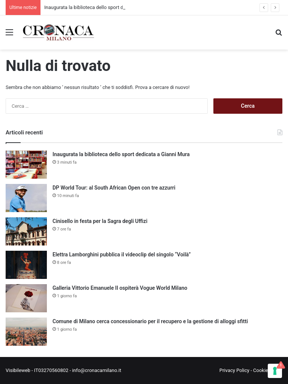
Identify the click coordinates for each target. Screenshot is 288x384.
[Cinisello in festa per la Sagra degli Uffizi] (26, 231)
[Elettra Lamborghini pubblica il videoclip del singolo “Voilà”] (26, 265)
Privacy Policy (234, 370)
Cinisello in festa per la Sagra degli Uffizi (99, 221)
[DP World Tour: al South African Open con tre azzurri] (26, 198)
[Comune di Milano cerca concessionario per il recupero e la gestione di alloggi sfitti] (26, 332)
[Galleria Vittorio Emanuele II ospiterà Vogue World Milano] (26, 298)
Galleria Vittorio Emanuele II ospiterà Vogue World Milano (119, 288)
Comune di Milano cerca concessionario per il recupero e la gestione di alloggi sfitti (150, 321)
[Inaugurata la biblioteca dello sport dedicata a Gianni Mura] (26, 165)
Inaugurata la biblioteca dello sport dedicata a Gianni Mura (107, 7)
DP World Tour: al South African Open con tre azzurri (114, 188)
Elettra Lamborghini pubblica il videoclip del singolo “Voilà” (121, 254)
